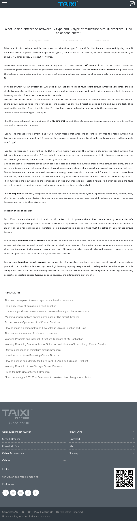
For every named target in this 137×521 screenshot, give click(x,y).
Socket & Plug (34, 446)
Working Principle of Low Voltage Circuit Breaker (33, 366)
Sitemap (101, 453)
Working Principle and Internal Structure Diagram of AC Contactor (44, 338)
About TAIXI (101, 431)
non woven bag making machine (20, 476)
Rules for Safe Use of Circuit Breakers (27, 371)
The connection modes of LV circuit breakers (31, 333)
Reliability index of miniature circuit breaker (30, 305)
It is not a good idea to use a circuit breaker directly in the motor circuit (47, 311)
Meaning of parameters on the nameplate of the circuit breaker (42, 316)
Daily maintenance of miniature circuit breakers (33, 349)
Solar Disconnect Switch (34, 431)
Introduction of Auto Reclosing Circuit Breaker (32, 355)
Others (34, 460)
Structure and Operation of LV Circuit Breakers (32, 322)
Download (101, 438)
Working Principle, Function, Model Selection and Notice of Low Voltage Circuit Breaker (56, 344)
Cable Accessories (34, 453)
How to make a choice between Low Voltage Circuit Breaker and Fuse (45, 327)
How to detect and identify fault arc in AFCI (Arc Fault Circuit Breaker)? (47, 360)
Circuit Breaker (34, 438)
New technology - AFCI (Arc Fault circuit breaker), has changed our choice (48, 377)
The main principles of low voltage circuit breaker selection (39, 300)
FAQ (101, 446)
